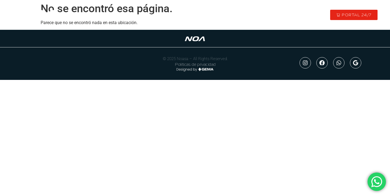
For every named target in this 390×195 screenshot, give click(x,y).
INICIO (126, 15)
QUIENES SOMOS (160, 15)
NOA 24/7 (38, 75)
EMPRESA (39, 63)
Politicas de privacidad (195, 65)
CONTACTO (259, 15)
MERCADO (226, 15)
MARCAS (197, 15)
